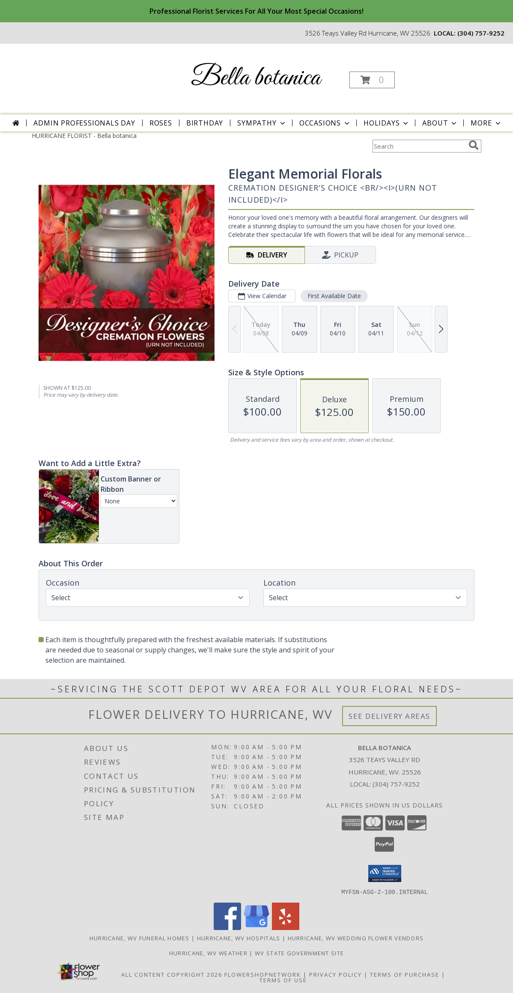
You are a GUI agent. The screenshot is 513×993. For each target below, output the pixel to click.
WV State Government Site (299, 953)
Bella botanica (255, 78)
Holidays (387, 123)
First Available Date (334, 296)
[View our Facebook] (227, 927)
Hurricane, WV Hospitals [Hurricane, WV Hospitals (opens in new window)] (238, 938)
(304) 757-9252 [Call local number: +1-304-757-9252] (480, 33)
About (440, 123)
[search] (473, 145)
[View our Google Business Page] (256, 927)
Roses (160, 123)
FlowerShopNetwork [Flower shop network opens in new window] (262, 974)
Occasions (325, 123)
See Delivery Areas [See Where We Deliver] (389, 716)
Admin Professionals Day (84, 123)
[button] (372, 80)
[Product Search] (419, 146)
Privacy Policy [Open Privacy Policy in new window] (335, 974)
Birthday (204, 123)
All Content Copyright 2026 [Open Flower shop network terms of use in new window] (171, 974)
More (486, 123)
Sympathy (261, 123)
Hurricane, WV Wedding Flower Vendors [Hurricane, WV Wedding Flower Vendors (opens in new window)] (356, 938)
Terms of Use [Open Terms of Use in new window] (283, 980)
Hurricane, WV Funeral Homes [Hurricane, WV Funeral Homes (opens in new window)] (139, 938)
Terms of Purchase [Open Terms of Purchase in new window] (404, 974)
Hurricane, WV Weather (208, 953)
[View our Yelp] (285, 927)
